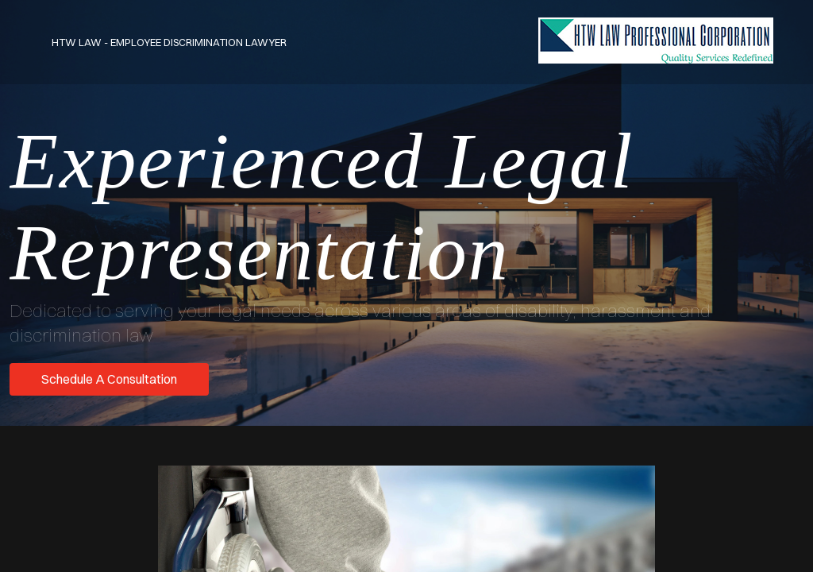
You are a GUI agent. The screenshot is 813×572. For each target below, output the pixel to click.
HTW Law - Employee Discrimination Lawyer (169, 42)
